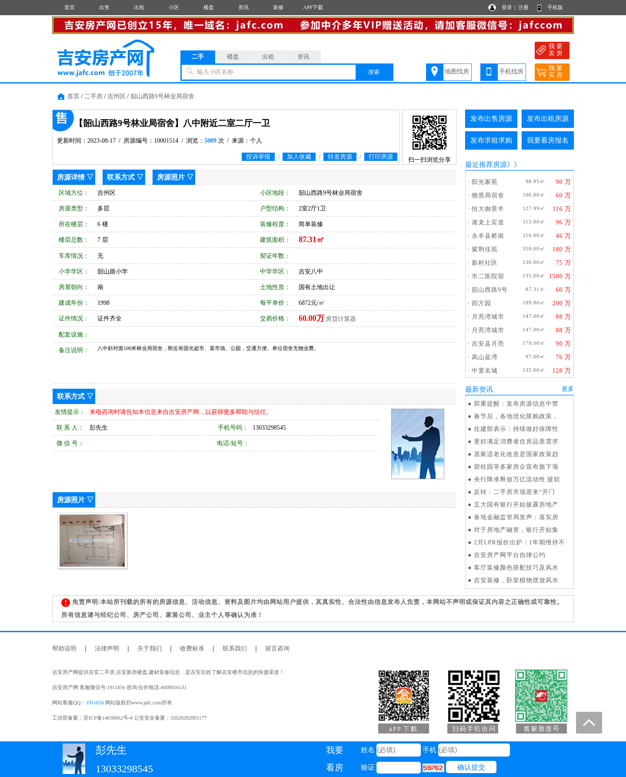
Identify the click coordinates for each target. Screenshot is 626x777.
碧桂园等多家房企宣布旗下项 (516, 467)
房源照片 (171, 177)
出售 (104, 7)
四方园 (481, 303)
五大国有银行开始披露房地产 (516, 504)
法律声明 (107, 648)
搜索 (374, 72)
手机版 (555, 7)
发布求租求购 (491, 140)
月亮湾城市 (488, 316)
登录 (507, 7)
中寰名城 (485, 370)
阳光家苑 (485, 182)
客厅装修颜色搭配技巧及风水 (516, 567)
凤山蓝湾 (485, 357)
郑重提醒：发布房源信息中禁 (516, 403)
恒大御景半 (488, 209)
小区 (174, 7)
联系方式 (121, 177)
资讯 (243, 7)
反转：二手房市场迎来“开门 (514, 492)
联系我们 (235, 648)
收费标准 (192, 648)
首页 (69, 7)
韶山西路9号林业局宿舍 (162, 96)
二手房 (93, 96)
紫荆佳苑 (485, 249)
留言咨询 (277, 648)
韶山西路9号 (490, 290)
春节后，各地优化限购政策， (516, 416)
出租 (139, 7)
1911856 (95, 703)
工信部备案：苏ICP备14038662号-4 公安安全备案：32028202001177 (129, 718)
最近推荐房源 (486, 164)
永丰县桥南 (488, 236)
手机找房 (511, 71)
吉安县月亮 (488, 343)
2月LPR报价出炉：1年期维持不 (519, 542)
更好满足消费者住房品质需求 (516, 441)
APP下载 (313, 7)
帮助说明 (64, 648)
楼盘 (208, 7)
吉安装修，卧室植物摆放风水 (516, 580)
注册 (523, 7)
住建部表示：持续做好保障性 (516, 429)
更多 (568, 389)
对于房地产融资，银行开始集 (516, 530)
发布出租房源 (548, 118)
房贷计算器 (341, 319)
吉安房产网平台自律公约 (510, 555)
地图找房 (457, 71)
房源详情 (71, 177)
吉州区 (116, 96)
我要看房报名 (548, 140)
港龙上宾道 (488, 222)
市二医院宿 (488, 276)
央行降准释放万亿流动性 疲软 (517, 479)
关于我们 (149, 648)
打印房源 (381, 156)
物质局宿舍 (488, 195)
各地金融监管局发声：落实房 (516, 517)
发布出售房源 (491, 118)
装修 (278, 7)
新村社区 (485, 263)
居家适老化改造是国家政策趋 (516, 454)
